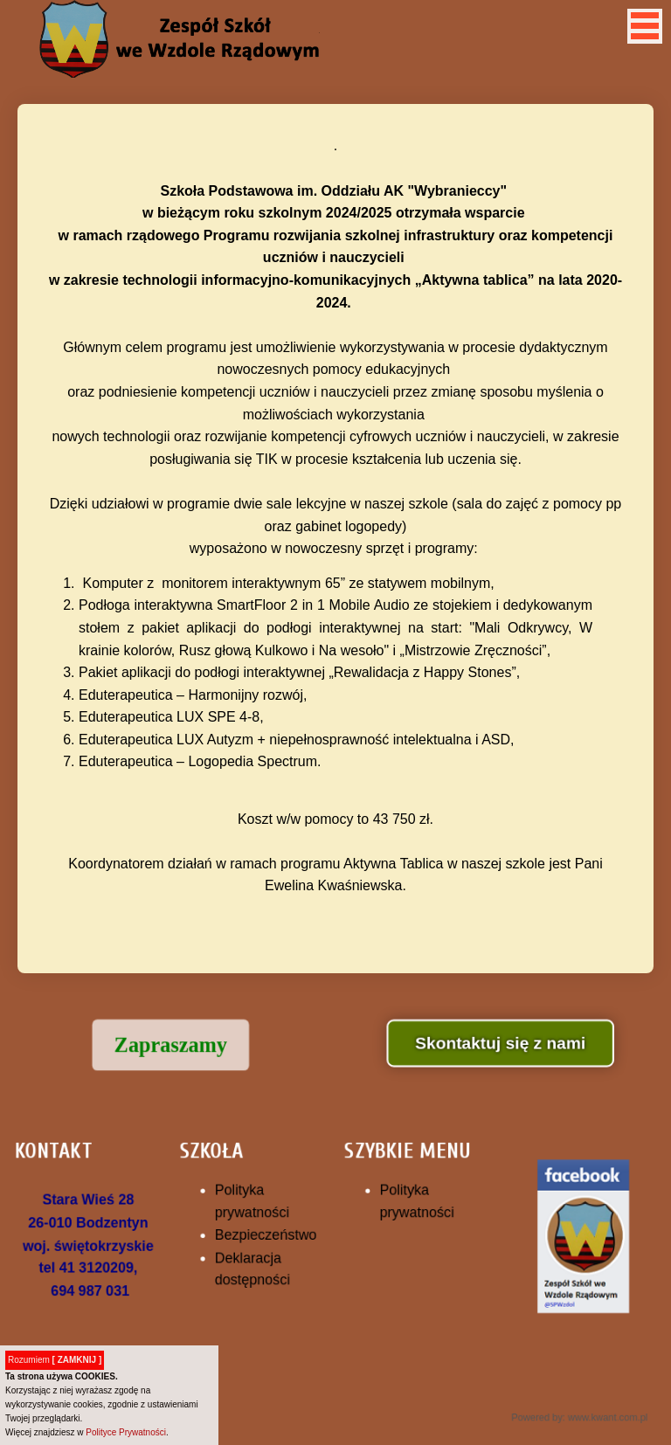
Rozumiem (54, 1360)
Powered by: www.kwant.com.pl (556, 1398)
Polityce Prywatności (126, 1432)
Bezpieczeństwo (272, 1234)
